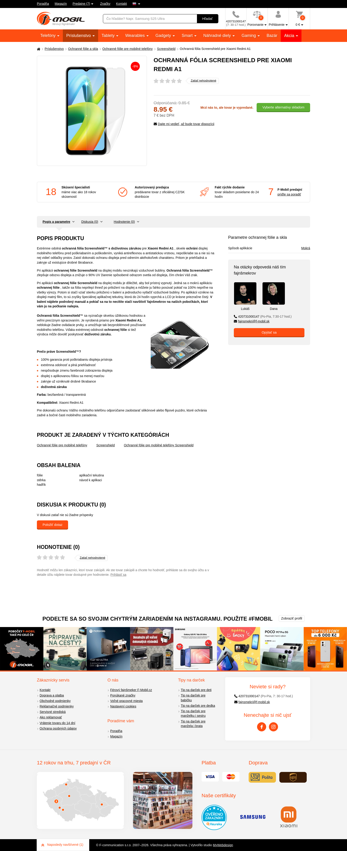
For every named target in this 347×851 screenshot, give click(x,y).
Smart (188, 35)
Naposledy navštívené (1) (62, 844)
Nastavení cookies (123, 706)
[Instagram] (273, 726)
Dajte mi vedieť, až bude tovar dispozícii (184, 124)
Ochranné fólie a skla (83, 49)
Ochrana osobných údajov (58, 728)
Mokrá (305, 248)
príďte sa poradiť (289, 194)
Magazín (61, 3)
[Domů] (38, 48)
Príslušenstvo (79, 35)
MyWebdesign (223, 845)
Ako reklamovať (51, 717)
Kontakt (121, 3)
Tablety (109, 35)
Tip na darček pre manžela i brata (193, 724)
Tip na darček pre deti (196, 690)
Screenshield (166, 49)
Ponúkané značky (122, 695)
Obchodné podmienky (55, 701)
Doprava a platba (52, 695)
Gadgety (164, 35)
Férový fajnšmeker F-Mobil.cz (131, 690)
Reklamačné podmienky (57, 706)
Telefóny (48, 35)
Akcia (289, 35)
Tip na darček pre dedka (198, 705)
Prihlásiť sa (118, 574)
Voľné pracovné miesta (126, 701)
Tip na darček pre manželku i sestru (193, 713)
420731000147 (263, 316)
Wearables (135, 35)
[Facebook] (261, 726)
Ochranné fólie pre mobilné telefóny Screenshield (159, 445)
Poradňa (43, 3)
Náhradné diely (217, 35)
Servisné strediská (53, 712)
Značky (105, 3)
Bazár (272, 35)
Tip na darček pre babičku (193, 698)
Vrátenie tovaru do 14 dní (57, 723)
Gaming (249, 35)
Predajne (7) (81, 3)
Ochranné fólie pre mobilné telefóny (127, 49)
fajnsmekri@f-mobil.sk (252, 321)
